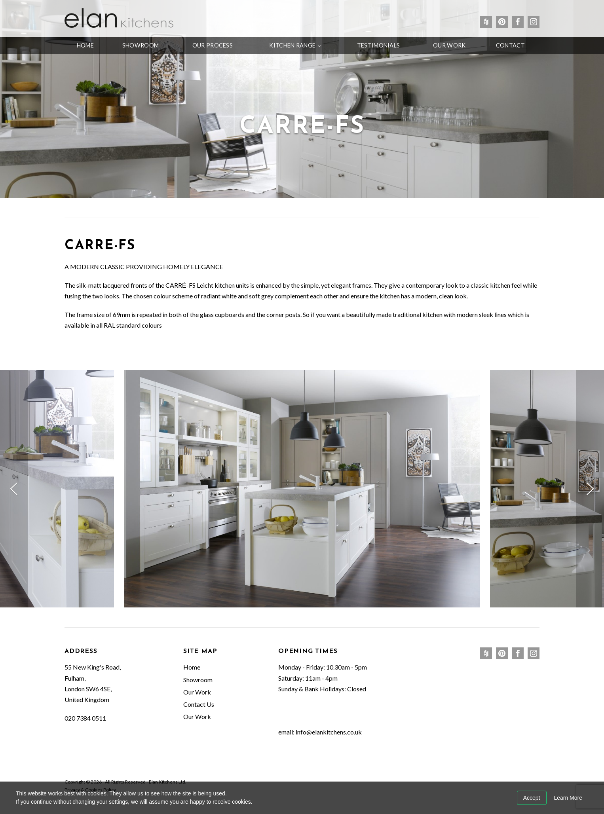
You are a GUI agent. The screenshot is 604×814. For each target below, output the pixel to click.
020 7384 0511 (85, 718)
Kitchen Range (292, 45)
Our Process (212, 45)
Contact (510, 45)
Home (85, 45)
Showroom (140, 45)
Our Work (449, 45)
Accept (531, 798)
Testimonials (378, 45)
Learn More (568, 798)
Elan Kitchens (119, 18)
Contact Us (198, 704)
